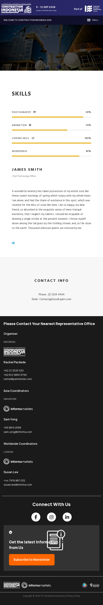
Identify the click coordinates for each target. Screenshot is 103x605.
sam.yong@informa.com (18, 432)
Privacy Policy (73, 596)
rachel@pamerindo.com (18, 379)
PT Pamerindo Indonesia (53, 596)
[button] (92, 20)
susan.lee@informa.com (18, 484)
